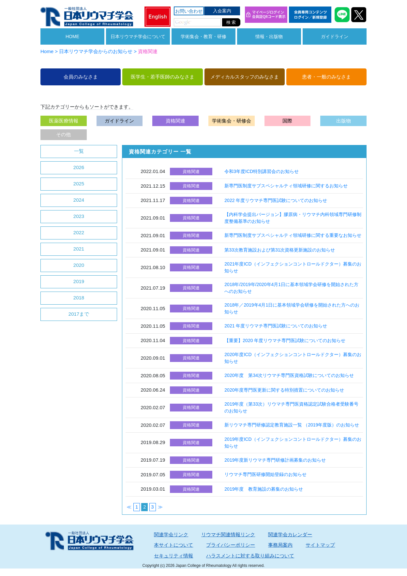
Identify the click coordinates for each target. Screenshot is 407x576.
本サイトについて (173, 545)
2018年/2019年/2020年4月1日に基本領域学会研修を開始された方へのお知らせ (291, 288)
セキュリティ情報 (173, 555)
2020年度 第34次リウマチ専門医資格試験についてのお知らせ (289, 375)
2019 (78, 281)
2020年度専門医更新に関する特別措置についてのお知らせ (284, 390)
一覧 (79, 151)
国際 (287, 120)
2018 (78, 297)
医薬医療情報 (63, 120)
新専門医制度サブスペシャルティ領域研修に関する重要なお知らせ (292, 235)
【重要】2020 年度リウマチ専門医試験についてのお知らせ (284, 340)
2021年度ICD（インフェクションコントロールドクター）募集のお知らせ (292, 267)
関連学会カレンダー (290, 534)
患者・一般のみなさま (326, 76)
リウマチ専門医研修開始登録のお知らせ (265, 474)
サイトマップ (320, 545)
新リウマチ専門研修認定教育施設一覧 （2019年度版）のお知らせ (291, 424)
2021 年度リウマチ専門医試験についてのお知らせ (275, 325)
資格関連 (175, 120)
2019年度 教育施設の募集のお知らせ (263, 489)
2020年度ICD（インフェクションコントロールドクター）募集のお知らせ (292, 358)
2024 (78, 200)
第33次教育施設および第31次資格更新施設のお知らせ (279, 249)
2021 (78, 249)
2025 (78, 183)
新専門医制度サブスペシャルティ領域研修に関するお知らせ (286, 185)
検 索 (231, 22)
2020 (78, 265)
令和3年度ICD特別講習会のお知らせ (261, 171)
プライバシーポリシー (230, 545)
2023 (78, 216)
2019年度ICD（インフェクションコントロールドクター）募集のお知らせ (292, 443)
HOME (72, 36)
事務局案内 (280, 545)
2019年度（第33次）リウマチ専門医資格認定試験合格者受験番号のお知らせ (291, 407)
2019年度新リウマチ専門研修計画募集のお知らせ (275, 460)
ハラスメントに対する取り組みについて (250, 555)
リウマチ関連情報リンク (228, 534)
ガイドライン (334, 36)
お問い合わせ (189, 11)
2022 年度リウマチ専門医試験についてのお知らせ (275, 200)
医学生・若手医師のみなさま (162, 76)
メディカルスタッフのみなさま (244, 76)
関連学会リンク (171, 534)
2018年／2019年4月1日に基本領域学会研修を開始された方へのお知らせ (291, 308)
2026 (78, 167)
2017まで (78, 314)
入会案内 (222, 10)
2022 (78, 232)
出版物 (343, 120)
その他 (63, 134)
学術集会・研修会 (231, 120)
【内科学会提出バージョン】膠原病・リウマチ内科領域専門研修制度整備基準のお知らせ (292, 218)
